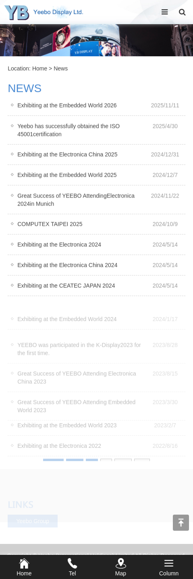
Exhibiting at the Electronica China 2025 (67, 155)
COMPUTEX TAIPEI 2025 (49, 225)
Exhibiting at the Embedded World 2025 (66, 176)
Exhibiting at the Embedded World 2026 (66, 106)
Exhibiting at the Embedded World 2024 (66, 324)
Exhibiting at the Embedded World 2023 (66, 431)
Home (39, 69)
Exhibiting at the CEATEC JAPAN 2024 (66, 287)
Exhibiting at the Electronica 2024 (59, 246)
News (61, 69)
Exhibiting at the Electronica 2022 (59, 451)
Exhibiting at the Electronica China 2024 (67, 266)
